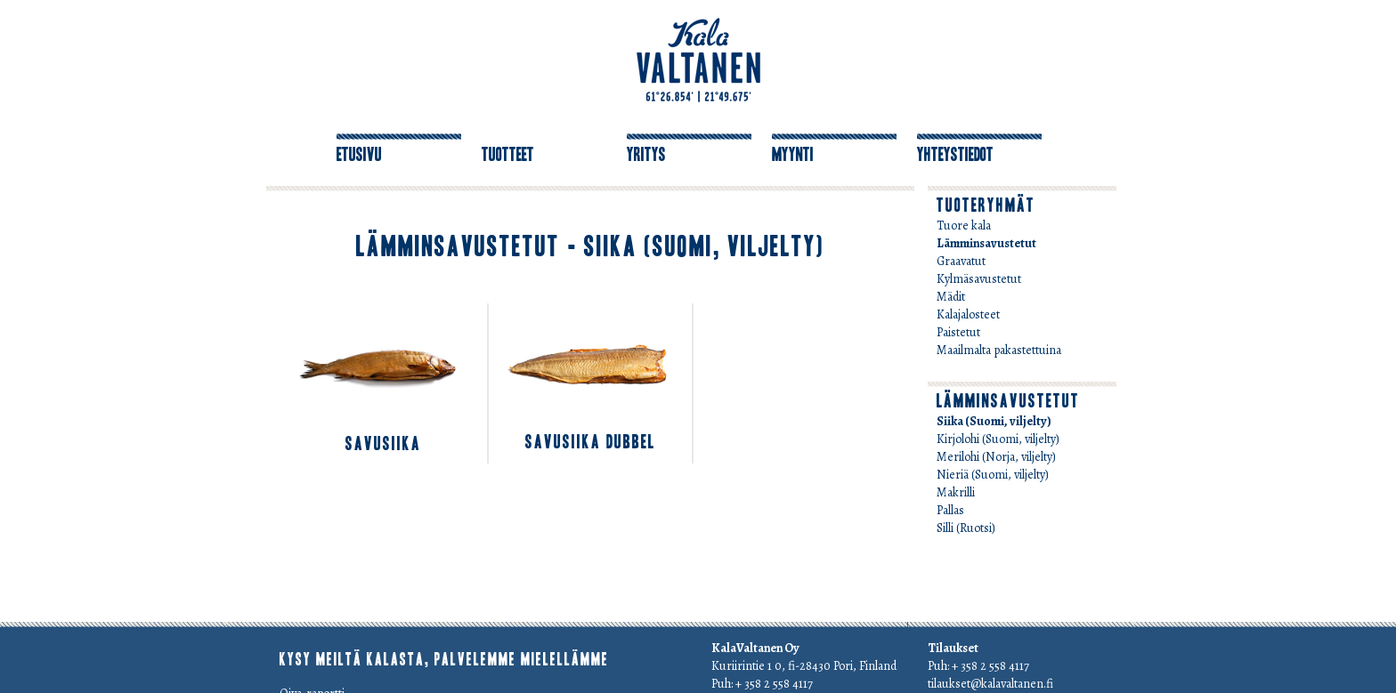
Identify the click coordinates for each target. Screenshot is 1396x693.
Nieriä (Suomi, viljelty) (993, 474)
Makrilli (956, 492)
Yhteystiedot (955, 155)
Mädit (951, 296)
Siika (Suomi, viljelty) (994, 421)
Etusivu (359, 155)
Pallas (950, 510)
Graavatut (961, 261)
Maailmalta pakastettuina (999, 350)
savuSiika (383, 444)
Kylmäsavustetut (979, 278)
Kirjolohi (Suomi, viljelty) (998, 439)
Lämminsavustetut (986, 243)
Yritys (646, 155)
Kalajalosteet (968, 314)
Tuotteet (508, 155)
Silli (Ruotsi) (966, 528)
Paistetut (958, 332)
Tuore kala (964, 225)
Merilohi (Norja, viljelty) (996, 456)
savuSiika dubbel (590, 442)
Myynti (793, 155)
